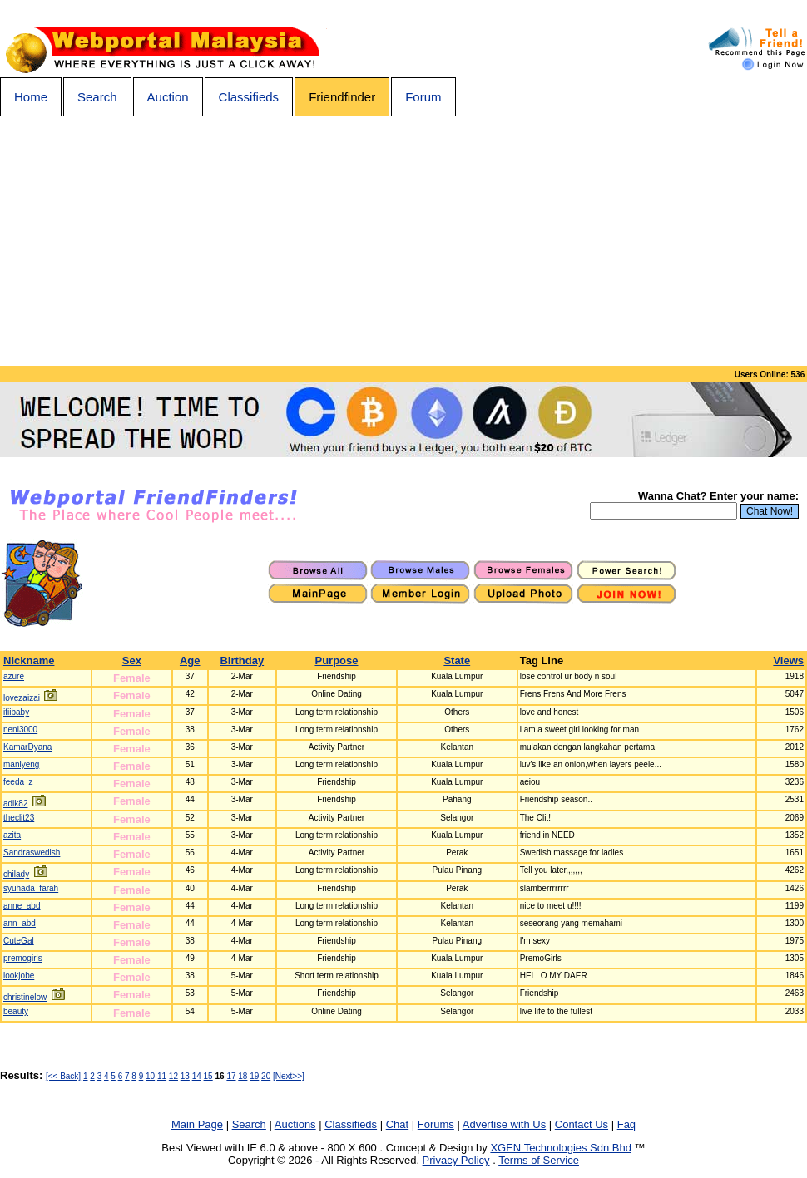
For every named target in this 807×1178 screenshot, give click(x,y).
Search (97, 97)
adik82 (15, 803)
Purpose (336, 660)
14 (196, 1076)
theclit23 (18, 817)
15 (208, 1076)
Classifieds (249, 97)
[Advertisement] (403, 241)
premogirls (22, 958)
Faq (626, 1124)
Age (190, 660)
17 (230, 1076)
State (456, 660)
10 (150, 1076)
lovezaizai (21, 697)
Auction (168, 97)
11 (161, 1076)
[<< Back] (63, 1076)
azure (13, 676)
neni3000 (20, 729)
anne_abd (22, 905)
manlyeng (21, 764)
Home (30, 97)
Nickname (28, 660)
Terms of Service (538, 1160)
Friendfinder (342, 97)
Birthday (242, 660)
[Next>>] (288, 1076)
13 (185, 1076)
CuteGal (18, 940)
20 (265, 1076)
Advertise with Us (504, 1124)
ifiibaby (16, 712)
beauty (15, 1011)
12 (173, 1076)
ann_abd (19, 923)
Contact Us (581, 1124)
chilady (16, 874)
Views (788, 660)
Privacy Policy (456, 1160)
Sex (131, 660)
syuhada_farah (30, 888)
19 (254, 1076)
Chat (397, 1124)
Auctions (295, 1124)
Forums (436, 1124)
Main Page (197, 1124)
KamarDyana (27, 747)
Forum (423, 97)
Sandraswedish (31, 852)
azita (12, 835)
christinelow (25, 997)
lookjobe (18, 975)
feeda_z (18, 781)
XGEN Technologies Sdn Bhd (560, 1147)
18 (242, 1076)
